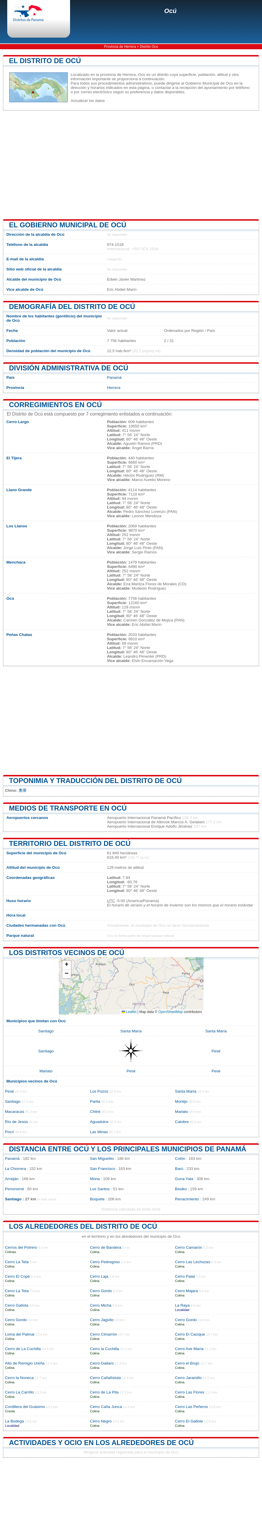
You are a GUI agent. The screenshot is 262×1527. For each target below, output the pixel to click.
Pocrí (9, 1132)
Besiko (181, 1189)
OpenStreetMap (170, 1012)
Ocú (170, 10)
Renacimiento (187, 1199)
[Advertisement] (131, 164)
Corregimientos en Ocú (55, 405)
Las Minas (99, 1132)
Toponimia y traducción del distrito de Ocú (95, 780)
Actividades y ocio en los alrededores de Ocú (101, 1442)
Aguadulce (99, 1122)
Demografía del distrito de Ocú (72, 306)
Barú (179, 1168)
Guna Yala (184, 1179)
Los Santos (100, 1189)
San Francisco (102, 1168)
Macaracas (14, 1111)
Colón (180, 1158)
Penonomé (14, 1189)
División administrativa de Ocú (68, 368)
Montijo (181, 1101)
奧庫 (23, 790)
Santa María (131, 1031)
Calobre (182, 1122)
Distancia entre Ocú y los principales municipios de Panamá (127, 1149)
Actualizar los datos (88, 100)
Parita (95, 1101)
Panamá (114, 377)
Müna (95, 1179)
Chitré (95, 1111)
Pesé (216, 1051)
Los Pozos (99, 1091)
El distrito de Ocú (45, 61)
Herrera (113, 387)
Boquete (97, 1199)
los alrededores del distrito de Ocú (83, 1226)
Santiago (46, 1031)
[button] (66, 965)
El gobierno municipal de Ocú (67, 225)
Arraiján (12, 1179)
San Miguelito (102, 1158)
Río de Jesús (16, 1122)
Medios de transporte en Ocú (68, 808)
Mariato (45, 1071)
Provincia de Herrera (120, 47)
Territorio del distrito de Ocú (70, 843)
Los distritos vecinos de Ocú (66, 953)
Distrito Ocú (149, 47)
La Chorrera (15, 1168)
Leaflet (129, 1012)
